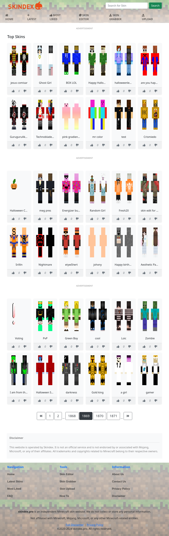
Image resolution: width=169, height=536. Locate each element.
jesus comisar (19, 83)
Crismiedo (150, 137)
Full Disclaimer (75, 525)
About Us (118, 474)
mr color (97, 137)
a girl (124, 392)
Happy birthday (124, 264)
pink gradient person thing (78, 137)
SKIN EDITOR (84, 17)
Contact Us (119, 481)
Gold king (97, 392)
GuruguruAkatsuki (21, 137)
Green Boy (71, 338)
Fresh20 (124, 210)
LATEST (31, 17)
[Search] (127, 5)
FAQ (10, 496)
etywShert (71, 264)
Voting (19, 338)
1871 (113, 416)
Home (11, 474)
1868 (72, 416)
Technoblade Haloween (50, 137)
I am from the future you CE (27, 392)
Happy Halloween (99, 83)
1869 (86, 416)
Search (155, 5)
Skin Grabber (68, 481)
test (123, 137)
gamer (150, 392)
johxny (97, 264)
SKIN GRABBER (115, 17)
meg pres (45, 210)
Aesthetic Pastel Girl (153, 264)
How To (64, 496)
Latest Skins (15, 481)
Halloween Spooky (47, 392)
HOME (9, 17)
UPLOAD (147, 17)
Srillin (19, 264)
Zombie (150, 338)
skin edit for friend (152, 210)
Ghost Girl (45, 83)
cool (97, 338)
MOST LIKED (55, 17)
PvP (45, 338)
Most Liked (14, 488)
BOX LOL (71, 83)
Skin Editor (66, 474)
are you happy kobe (153, 83)
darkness (71, 392)
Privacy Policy (121, 488)
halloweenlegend (125, 83)
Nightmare (45, 264)
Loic (123, 338)
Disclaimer (118, 496)
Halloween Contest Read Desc (28, 210)
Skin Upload (67, 488)
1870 (99, 416)
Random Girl (97, 210)
